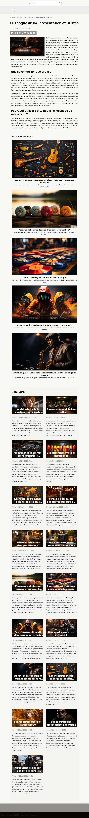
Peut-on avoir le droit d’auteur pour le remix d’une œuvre (44, 325)
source (27, 81)
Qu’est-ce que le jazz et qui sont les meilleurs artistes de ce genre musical (44, 374)
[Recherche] (44, 3)
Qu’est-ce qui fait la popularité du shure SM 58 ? (61, 501)
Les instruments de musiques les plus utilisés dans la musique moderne (44, 181)
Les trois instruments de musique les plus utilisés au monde (28, 501)
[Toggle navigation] (12, 9)
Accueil (12, 17)
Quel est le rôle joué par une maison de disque (44, 277)
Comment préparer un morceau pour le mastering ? (27, 455)
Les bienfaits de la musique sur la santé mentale (28, 412)
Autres (19, 17)
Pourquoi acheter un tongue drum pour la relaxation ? (44, 230)
